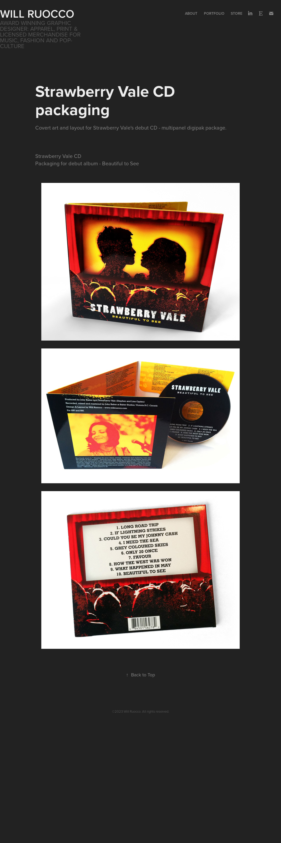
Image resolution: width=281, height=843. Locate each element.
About (191, 13)
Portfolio (214, 13)
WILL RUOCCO (37, 14)
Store (236, 13)
